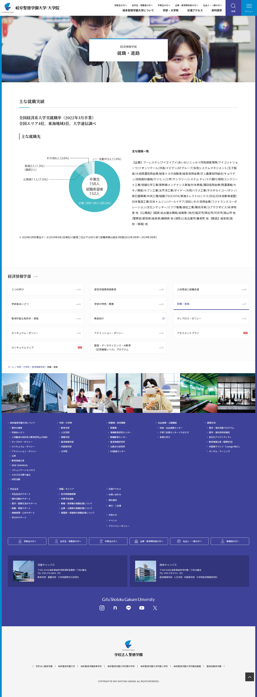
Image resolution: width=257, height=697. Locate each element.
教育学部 (65, 427)
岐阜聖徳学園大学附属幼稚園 (187, 666)
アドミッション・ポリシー (109, 333)
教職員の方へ (233, 541)
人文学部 (65, 432)
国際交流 (211, 423)
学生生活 (14, 489)
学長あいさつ (18, 432)
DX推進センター (118, 451)
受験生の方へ (120, 5)
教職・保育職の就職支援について (76, 503)
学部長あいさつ (20, 304)
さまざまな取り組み (21, 474)
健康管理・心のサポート (23, 512)
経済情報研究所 (117, 441)
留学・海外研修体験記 (219, 432)
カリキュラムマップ (23, 347)
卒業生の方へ (164, 5)
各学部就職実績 (68, 494)
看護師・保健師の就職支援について (78, 512)
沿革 (14, 455)
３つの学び (18, 289)
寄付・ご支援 (115, 506)
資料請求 (217, 10)
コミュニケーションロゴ (23, 470)
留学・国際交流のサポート (24, 503)
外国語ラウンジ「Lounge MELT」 (225, 446)
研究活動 (16, 479)
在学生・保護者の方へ (142, 5)
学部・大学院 (171, 10)
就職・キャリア (66, 489)
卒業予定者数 (67, 498)
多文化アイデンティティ (220, 437)
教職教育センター (118, 437)
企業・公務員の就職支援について (76, 508)
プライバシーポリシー (119, 526)
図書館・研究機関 (117, 423)
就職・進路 (183, 303)
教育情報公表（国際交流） (221, 441)
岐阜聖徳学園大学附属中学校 (121, 666)
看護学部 (65, 437)
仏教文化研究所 (117, 446)
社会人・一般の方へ (212, 5)
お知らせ (113, 515)
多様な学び (165, 437)
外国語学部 (66, 446)
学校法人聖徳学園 (44, 666)
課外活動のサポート (21, 498)
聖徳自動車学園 (214, 666)
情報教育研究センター (120, 432)
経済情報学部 (19, 276)
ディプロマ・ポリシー (189, 318)
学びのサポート (19, 517)
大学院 (64, 451)
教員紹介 (99, 318)
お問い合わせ (115, 494)
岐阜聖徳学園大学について (138, 10)
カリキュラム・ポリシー (25, 333)
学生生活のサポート (21, 494)
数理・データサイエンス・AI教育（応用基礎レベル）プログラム (112, 347)
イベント (113, 520)
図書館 (113, 427)
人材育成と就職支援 (188, 289)
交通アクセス (195, 10)
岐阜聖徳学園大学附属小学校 (154, 666)
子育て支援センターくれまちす (174, 432)
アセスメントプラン (188, 333)
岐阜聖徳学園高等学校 (91, 666)
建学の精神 (17, 427)
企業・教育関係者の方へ (186, 5)
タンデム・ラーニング (219, 451)
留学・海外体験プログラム (221, 427)
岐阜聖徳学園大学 (66, 666)
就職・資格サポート (21, 508)
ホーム (11, 366)
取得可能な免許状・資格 (25, 318)
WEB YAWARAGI (20, 465)
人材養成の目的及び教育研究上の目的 (29, 437)
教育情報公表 (18, 460)
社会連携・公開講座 (167, 423)
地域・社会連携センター (171, 427)
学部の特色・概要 (104, 304)
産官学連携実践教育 (105, 289)
